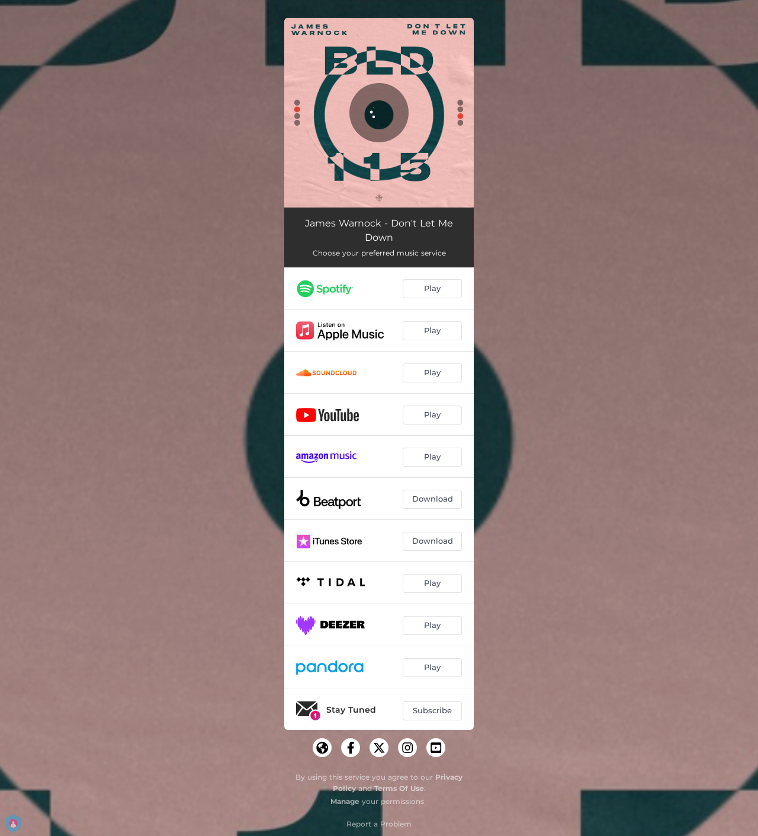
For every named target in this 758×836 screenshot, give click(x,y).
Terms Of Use (399, 788)
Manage (344, 801)
